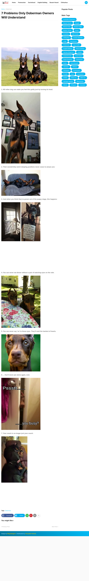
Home (3, 9)
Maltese (75, 66)
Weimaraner (80, 81)
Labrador (66, 66)
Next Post (54, 526)
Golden (80, 52)
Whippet (73, 85)
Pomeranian (76, 70)
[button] (86, 2)
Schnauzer (81, 74)
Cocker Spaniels (78, 37)
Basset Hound (67, 23)
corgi (64, 41)
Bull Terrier (75, 34)
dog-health (76, 45)
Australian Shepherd (69, 19)
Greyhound (79, 59)
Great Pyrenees (67, 59)
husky (65, 63)
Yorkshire (82, 85)
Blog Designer (11, 533)
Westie (65, 85)
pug (72, 74)
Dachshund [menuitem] (31, 2)
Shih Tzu (82, 77)
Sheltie (65, 77)
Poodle (65, 74)
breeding (65, 34)
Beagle (77, 23)
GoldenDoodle (67, 56)
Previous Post (6, 526)
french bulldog (80, 48)
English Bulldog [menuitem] (42, 2)
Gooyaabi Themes (30, 533)
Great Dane (78, 56)
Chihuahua (66, 37)
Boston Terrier (67, 30)
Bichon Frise (66, 26)
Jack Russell (74, 63)
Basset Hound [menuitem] (54, 2)
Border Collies (78, 26)
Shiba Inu (73, 77)
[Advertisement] (29, 33)
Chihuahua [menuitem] (64, 2)
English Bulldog (67, 48)
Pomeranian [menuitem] (22, 2)
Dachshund (73, 41)
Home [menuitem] (14, 2)
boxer (77, 30)
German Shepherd (68, 52)
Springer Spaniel (68, 81)
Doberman (9, 9)
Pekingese (66, 70)
